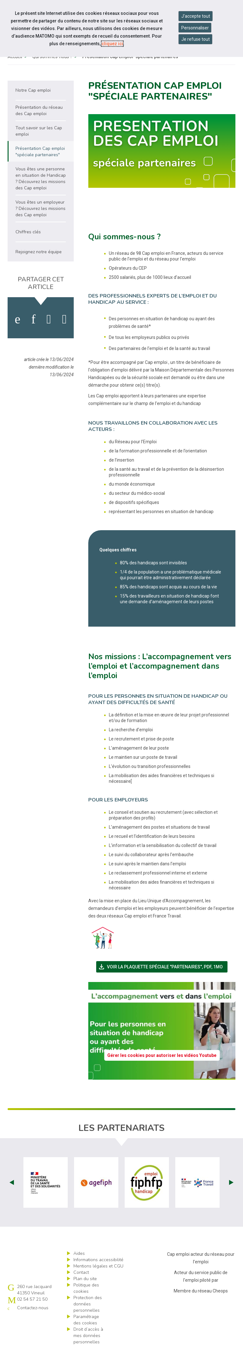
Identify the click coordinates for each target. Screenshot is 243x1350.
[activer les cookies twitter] (48, 319)
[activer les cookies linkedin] (33, 319)
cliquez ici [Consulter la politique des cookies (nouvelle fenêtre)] (112, 43)
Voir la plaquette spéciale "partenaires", (163, 966)
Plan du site (85, 1279)
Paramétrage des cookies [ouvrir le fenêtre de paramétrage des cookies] (86, 1320)
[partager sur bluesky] (64, 319)
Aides (79, 1253)
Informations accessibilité (98, 1260)
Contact (81, 1272)
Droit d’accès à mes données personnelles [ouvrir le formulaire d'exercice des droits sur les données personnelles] (88, 1335)
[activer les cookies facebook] (17, 319)
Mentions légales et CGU (98, 1266)
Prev (11, 1182)
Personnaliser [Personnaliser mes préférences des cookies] (195, 27)
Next (231, 1182)
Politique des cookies (86, 1288)
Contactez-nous (32, 1308)
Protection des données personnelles (87, 1304)
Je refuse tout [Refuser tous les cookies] (195, 39)
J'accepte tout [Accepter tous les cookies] (195, 16)
